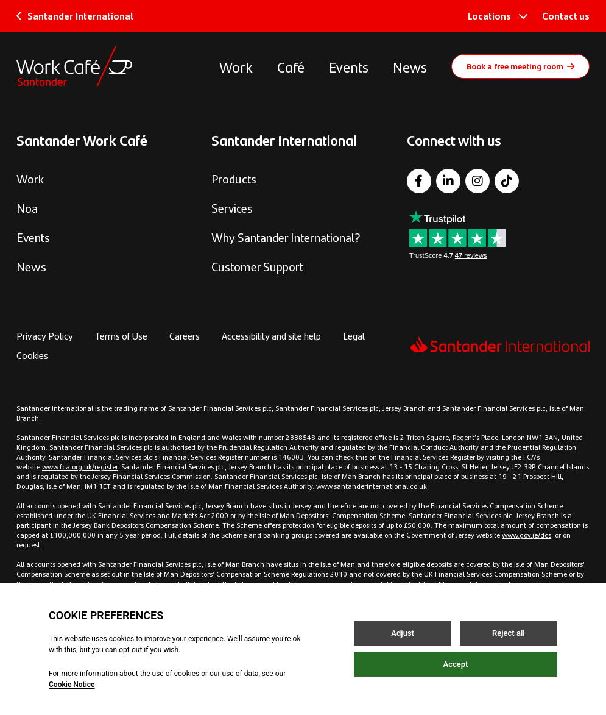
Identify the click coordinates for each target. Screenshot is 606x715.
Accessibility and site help (271, 336)
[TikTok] (507, 181)
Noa (27, 207)
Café (291, 66)
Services (232, 207)
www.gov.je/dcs (526, 534)
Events (348, 66)
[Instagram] (477, 181)
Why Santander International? (286, 237)
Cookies (32, 355)
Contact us (566, 16)
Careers (184, 336)
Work (236, 66)
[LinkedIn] (448, 181)
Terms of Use (121, 336)
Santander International (74, 16)
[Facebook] (419, 181)
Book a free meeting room (520, 66)
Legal (354, 336)
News (410, 66)
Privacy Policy (44, 336)
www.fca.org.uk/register (80, 466)
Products (233, 178)
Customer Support (257, 266)
